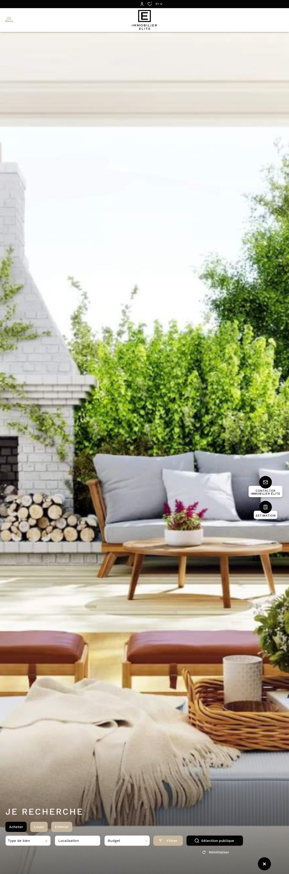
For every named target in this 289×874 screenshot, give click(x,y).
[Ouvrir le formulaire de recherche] (168, 841)
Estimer (62, 827)
